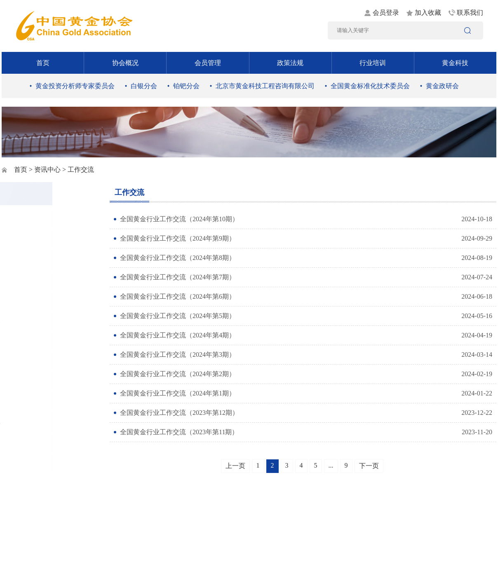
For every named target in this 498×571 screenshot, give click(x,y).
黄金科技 (455, 62)
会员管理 (208, 62)
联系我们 (470, 12)
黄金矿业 (31, 300)
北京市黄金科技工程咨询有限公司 (265, 85)
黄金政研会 (442, 85)
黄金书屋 (31, 401)
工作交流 (31, 421)
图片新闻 (31, 219)
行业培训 (372, 62)
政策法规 (290, 62)
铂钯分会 (186, 85)
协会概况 (125, 62)
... (331, 465)
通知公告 (31, 239)
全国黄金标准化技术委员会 (370, 85)
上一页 (235, 465)
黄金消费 (31, 340)
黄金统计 (31, 441)
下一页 (369, 465)
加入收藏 (428, 12)
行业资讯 (31, 320)
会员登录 (386, 12)
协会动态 (31, 462)
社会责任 (31, 381)
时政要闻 (31, 280)
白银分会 (144, 85)
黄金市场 (31, 361)
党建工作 (31, 260)
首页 (42, 62)
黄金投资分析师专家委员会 (75, 85)
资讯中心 (47, 169)
